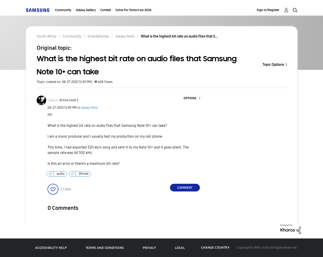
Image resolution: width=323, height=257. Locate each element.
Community (63, 10)
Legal (180, 248)
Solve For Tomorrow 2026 (133, 10)
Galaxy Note (89, 108)
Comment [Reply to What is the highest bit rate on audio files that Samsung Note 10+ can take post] (184, 188)
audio (61, 174)
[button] (192, 98)
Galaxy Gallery (86, 10)
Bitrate (84, 174)
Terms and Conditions (105, 248)
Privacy (149, 248)
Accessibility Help (51, 248)
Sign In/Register (268, 10)
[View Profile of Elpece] (53, 100)
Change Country (215, 248)
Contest (105, 10)
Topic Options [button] (273, 64)
